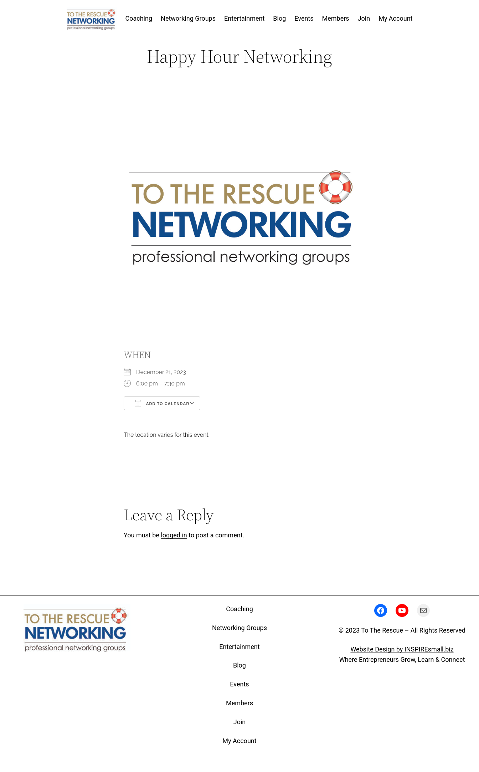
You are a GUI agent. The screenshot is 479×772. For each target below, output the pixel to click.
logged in (174, 535)
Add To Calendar (162, 403)
